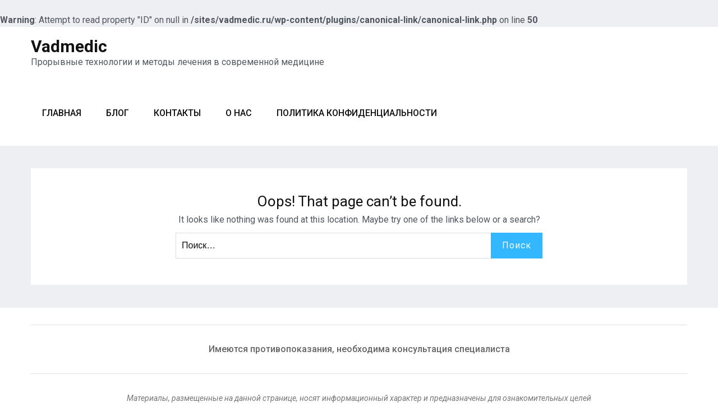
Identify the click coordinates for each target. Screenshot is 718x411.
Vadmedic (69, 46)
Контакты (177, 113)
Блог (117, 113)
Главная (61, 113)
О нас (238, 113)
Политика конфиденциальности (357, 113)
